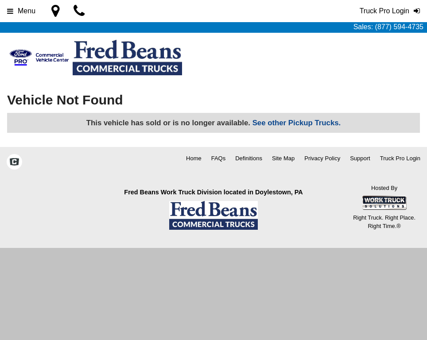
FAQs (218, 158)
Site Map (283, 158)
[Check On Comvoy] (14, 162)
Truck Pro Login (400, 158)
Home (194, 158)
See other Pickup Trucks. (296, 123)
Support (360, 158)
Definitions (248, 158)
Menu (21, 11)
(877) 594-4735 (399, 27)
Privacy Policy (322, 158)
